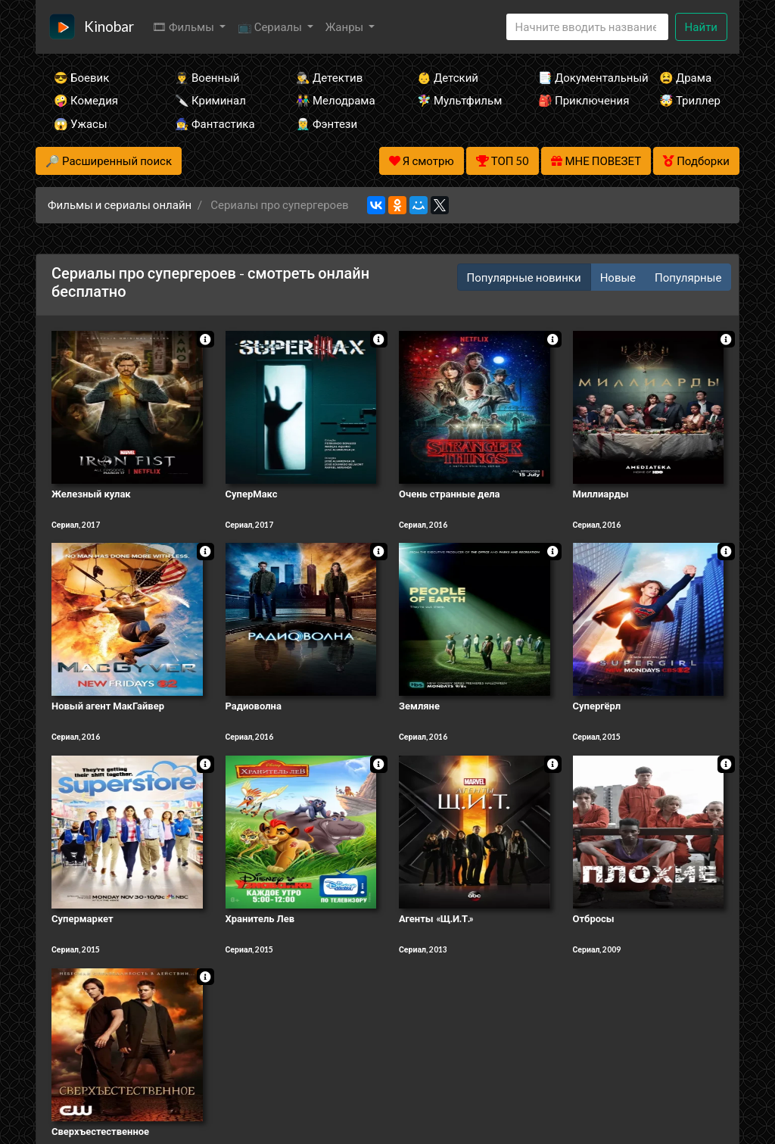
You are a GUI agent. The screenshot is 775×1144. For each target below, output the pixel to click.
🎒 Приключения (578, 100)
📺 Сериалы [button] (271, 26)
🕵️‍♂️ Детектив (329, 77)
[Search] (587, 27)
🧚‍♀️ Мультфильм (457, 100)
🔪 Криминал (210, 100)
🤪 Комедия (86, 100)
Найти (701, 26)
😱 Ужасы (80, 123)
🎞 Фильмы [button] (184, 26)
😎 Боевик (81, 77)
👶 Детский (447, 77)
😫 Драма (685, 77)
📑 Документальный (578, 77)
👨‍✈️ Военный (207, 77)
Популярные (688, 277)
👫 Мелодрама (335, 100)
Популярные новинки (524, 277)
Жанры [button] (345, 26)
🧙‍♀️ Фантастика (215, 123)
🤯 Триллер (690, 100)
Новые (618, 277)
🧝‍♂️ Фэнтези (326, 123)
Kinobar (109, 26)
